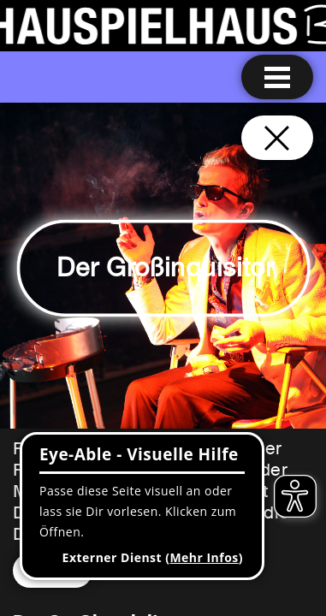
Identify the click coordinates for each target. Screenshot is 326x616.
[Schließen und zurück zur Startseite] (277, 138)
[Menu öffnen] (277, 77)
